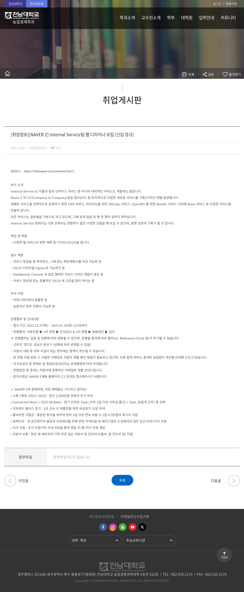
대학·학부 (79, 540)
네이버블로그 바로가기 (122, 527)
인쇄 (191, 74)
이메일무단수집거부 (135, 516)
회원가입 (231, 3)
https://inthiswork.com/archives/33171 (49, 171)
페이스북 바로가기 (103, 527)
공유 (211, 74)
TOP (224, 557)
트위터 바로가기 (142, 527)
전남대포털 (37, 3)
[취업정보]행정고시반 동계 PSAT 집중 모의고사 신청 (234, 481)
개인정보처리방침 (101, 516)
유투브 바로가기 (132, 527)
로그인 (217, 3)
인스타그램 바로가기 (113, 527)
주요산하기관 (135, 540)
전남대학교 (15, 3)
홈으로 (7, 73)
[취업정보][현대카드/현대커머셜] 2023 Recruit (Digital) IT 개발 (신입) (10, 481)
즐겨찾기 (235, 74)
